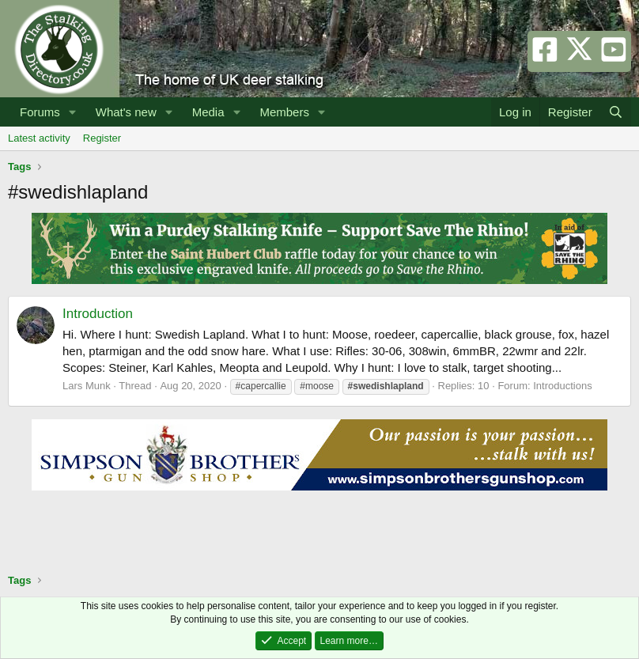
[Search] (615, 112)
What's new (126, 112)
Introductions (562, 386)
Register (102, 138)
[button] (73, 112)
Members (284, 112)
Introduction (97, 313)
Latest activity (39, 138)
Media (208, 112)
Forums (40, 112)
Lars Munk (86, 386)
